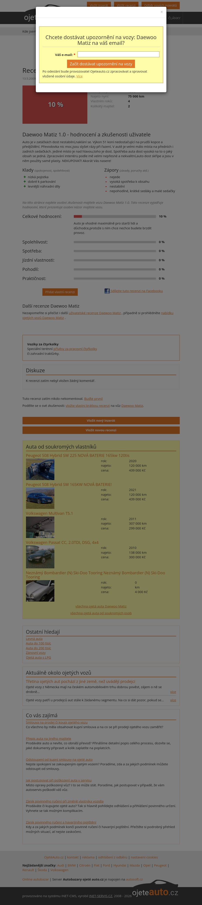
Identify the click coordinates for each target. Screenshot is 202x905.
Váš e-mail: (64, 54)
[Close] (161, 12)
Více (79, 76)
